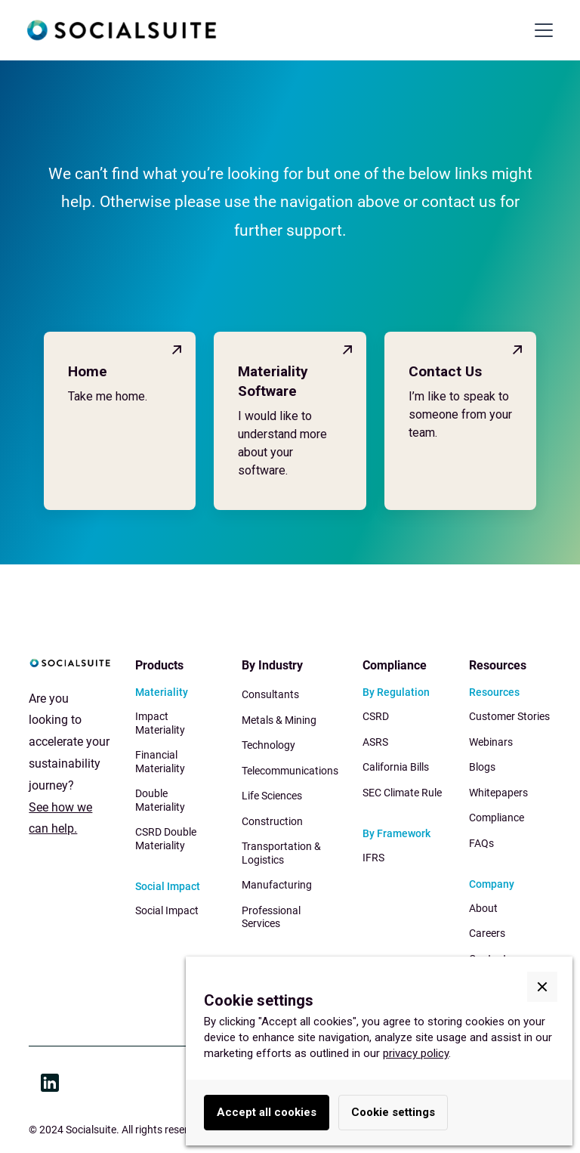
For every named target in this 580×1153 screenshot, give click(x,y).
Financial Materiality (160, 761)
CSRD (375, 716)
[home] (121, 30)
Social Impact (167, 910)
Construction (272, 821)
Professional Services (271, 917)
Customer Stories (509, 716)
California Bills (395, 767)
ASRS (375, 742)
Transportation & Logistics (281, 853)
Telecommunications (290, 771)
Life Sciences (272, 796)
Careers (487, 933)
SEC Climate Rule (402, 793)
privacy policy (416, 1053)
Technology (268, 745)
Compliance (496, 817)
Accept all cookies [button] (266, 1112)
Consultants (270, 694)
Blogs (482, 767)
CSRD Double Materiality (165, 839)
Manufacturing (277, 885)
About (483, 908)
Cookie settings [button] (393, 1112)
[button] (541, 30)
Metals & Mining (279, 720)
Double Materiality (160, 800)
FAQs (481, 843)
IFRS (373, 858)
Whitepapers (498, 793)
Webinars (491, 742)
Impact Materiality (160, 723)
